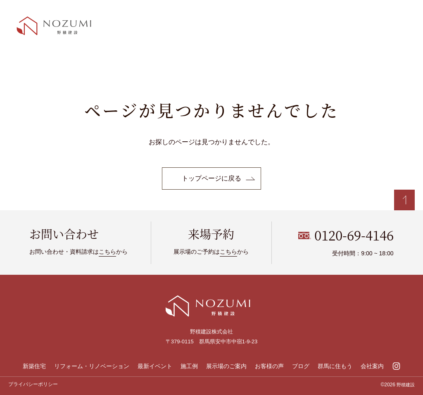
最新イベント (155, 366)
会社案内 (372, 366)
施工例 (189, 366)
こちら (107, 251)
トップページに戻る (211, 178)
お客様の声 (269, 366)
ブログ (300, 366)
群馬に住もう (335, 366)
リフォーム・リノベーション (91, 366)
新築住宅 (34, 366)
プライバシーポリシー (33, 384)
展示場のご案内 (226, 366)
